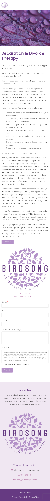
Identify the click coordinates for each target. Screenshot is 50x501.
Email (5, 311)
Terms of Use (8, 347)
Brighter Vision (34, 497)
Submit (7, 370)
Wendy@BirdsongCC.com (25, 296)
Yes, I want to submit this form (17, 364)
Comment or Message (12, 329)
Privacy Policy (25, 493)
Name (5, 302)
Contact (7, 242)
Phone (4, 320)
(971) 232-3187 (25, 293)
